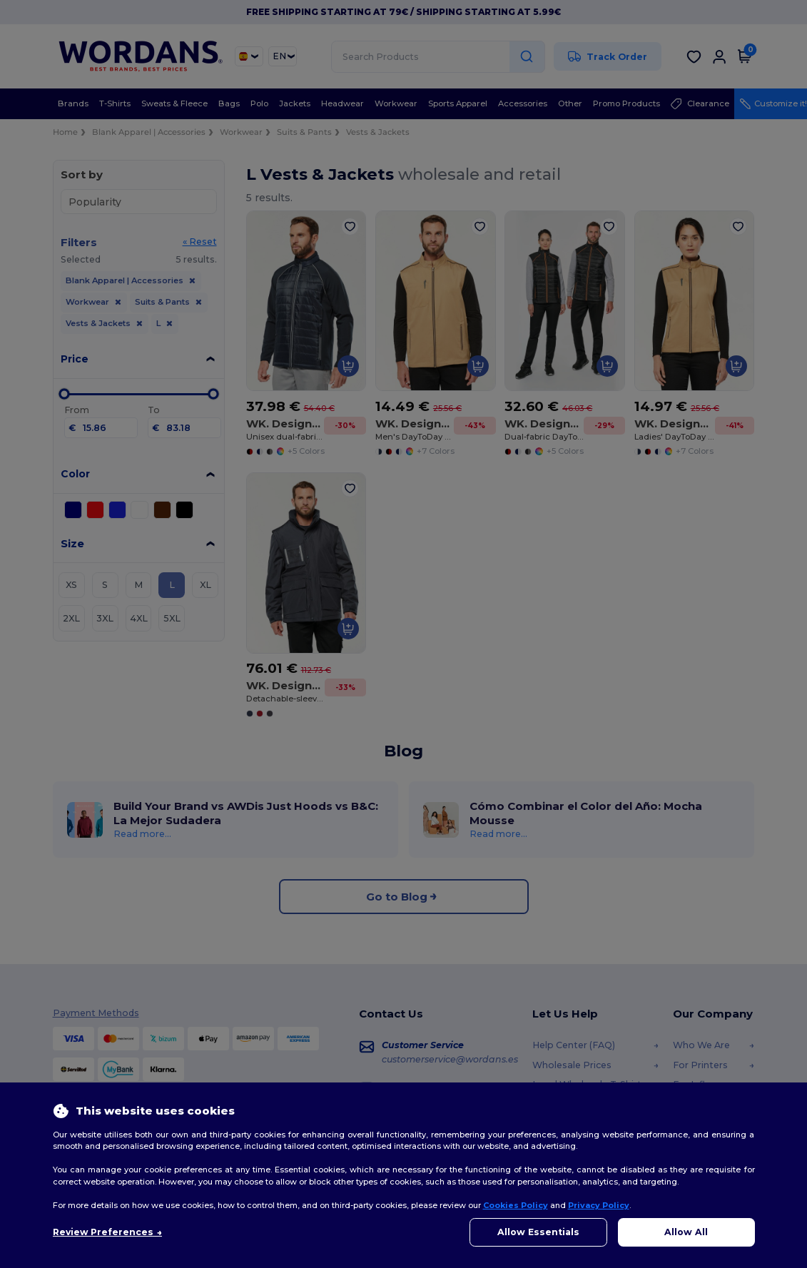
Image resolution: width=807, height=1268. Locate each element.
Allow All (686, 1232)
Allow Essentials (538, 1232)
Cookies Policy (515, 1205)
